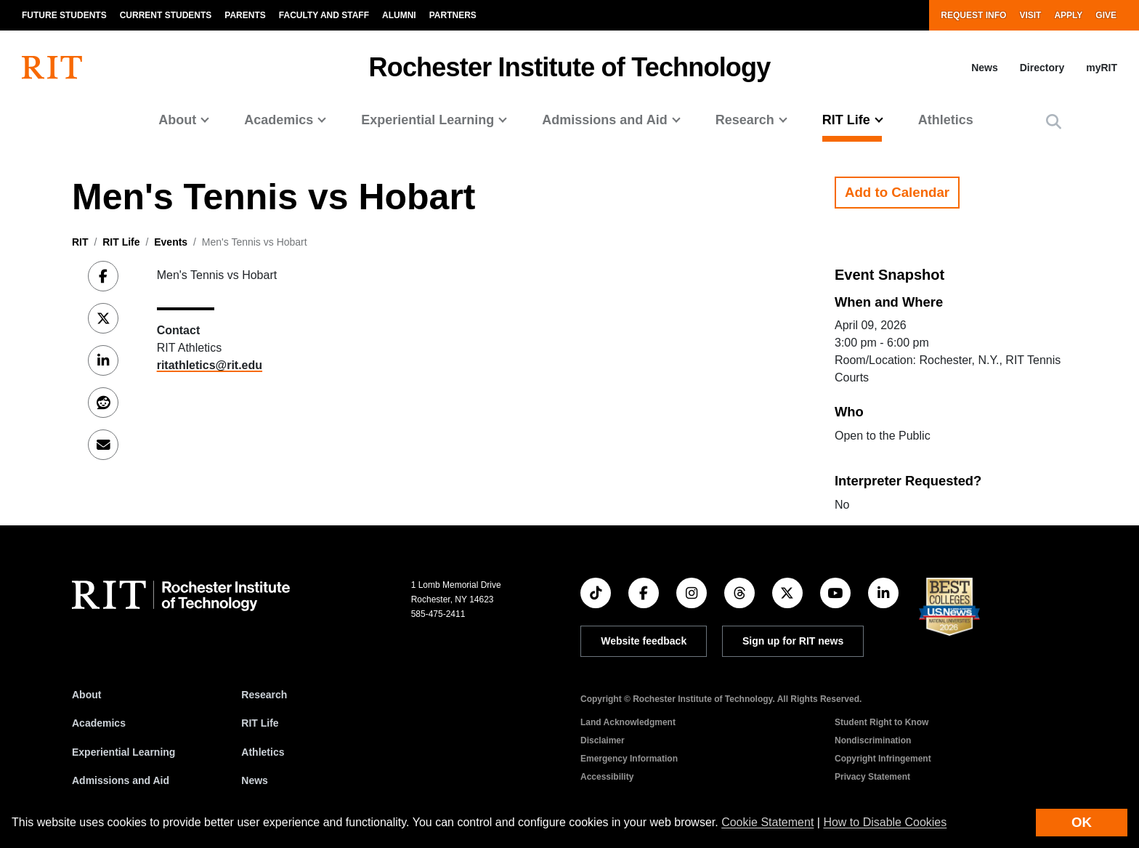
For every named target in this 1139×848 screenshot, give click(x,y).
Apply (1068, 15)
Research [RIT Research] (264, 694)
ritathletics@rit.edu (209, 365)
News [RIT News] (254, 780)
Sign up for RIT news (792, 641)
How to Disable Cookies (885, 822)
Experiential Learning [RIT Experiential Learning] (123, 752)
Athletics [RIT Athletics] (262, 752)
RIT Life (120, 242)
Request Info (973, 15)
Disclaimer (602, 740)
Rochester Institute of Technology (570, 67)
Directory (1042, 67)
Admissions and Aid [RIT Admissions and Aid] (120, 780)
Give (1105, 15)
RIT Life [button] (846, 120)
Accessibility (606, 777)
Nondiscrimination (873, 740)
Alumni (399, 15)
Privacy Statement (872, 777)
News (984, 67)
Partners (453, 15)
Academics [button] (278, 120)
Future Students (64, 15)
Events (170, 242)
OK (1081, 822)
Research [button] (745, 120)
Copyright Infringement (883, 759)
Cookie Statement (767, 822)
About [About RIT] (86, 694)
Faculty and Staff (324, 15)
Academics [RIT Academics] (99, 723)
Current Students (166, 15)
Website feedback (643, 641)
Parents (244, 15)
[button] (1053, 122)
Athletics (945, 120)
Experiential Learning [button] (427, 120)
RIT (80, 242)
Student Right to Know (881, 722)
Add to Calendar (897, 192)
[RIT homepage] (52, 67)
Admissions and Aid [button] (604, 120)
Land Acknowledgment (628, 722)
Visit (1030, 15)
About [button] (177, 120)
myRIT (1101, 67)
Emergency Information (629, 759)
